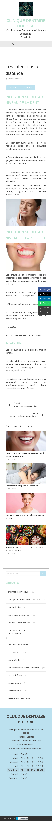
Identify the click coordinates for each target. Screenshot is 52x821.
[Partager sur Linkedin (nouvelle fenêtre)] (44, 298)
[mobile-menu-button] (39, 44)
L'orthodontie (14, 607)
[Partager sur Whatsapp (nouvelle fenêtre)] (44, 303)
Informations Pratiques (19, 591)
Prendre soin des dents (19, 698)
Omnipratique (14, 683)
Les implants (14, 659)
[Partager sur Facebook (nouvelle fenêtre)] (44, 289)
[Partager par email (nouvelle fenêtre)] (44, 308)
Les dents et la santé (18, 644)
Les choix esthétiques (18, 615)
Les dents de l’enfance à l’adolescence (19, 632)
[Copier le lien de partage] (44, 312)
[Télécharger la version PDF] (20, 87)
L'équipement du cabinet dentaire (24, 599)
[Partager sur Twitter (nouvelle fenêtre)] (44, 294)
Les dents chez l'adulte (19, 622)
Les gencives (14, 652)
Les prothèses (15, 675)
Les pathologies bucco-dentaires (23, 667)
